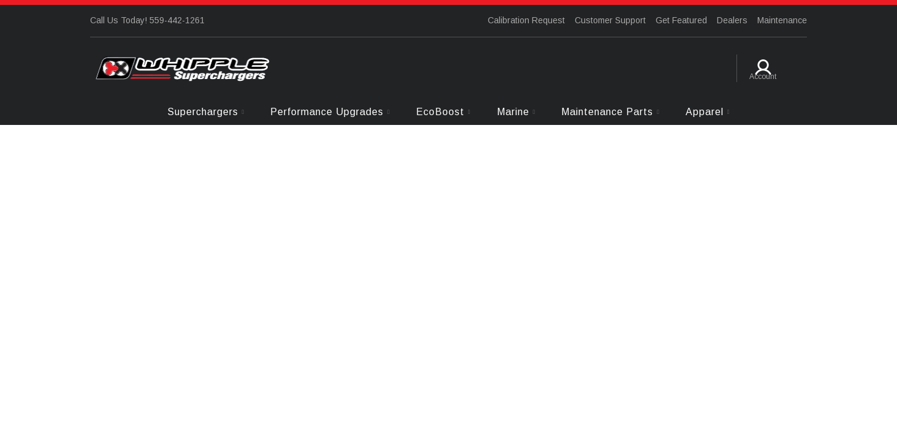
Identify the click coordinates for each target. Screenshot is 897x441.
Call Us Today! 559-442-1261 (147, 20)
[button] (206, 112)
